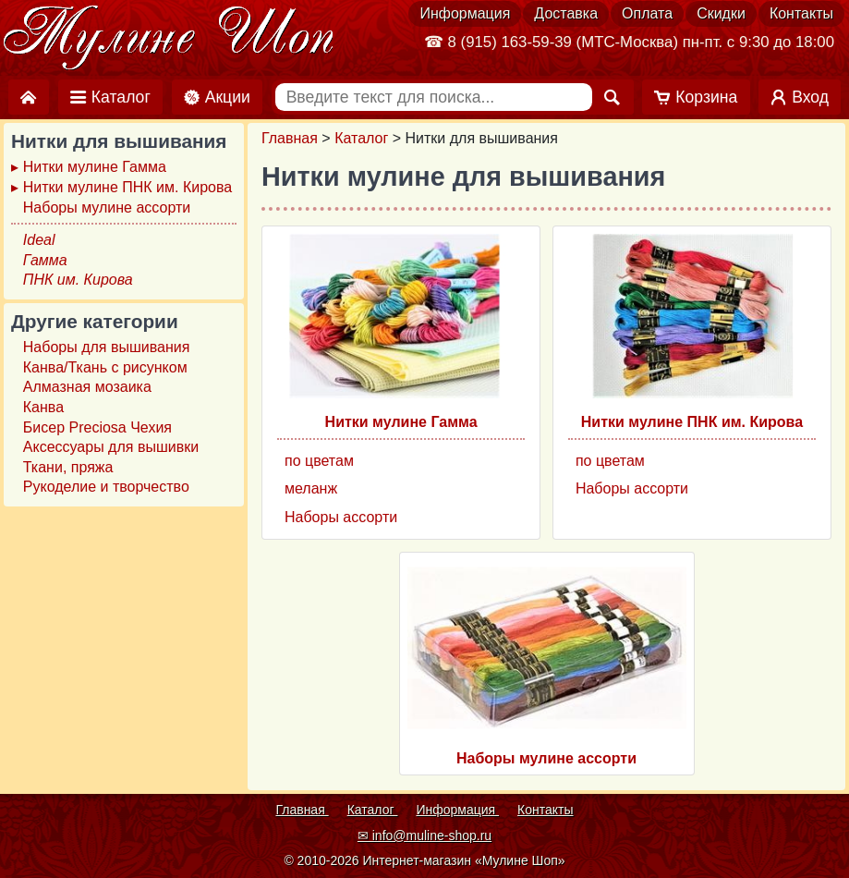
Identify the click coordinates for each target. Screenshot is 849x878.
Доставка (566, 13)
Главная (289, 138)
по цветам (319, 461)
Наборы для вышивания (106, 347)
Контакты (801, 13)
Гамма (45, 260)
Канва (43, 407)
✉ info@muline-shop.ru (424, 835)
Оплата (647, 13)
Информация (464, 13)
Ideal (39, 240)
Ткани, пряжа (68, 467)
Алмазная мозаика (87, 387)
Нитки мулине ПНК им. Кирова (692, 422)
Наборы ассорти (341, 517)
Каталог (361, 138)
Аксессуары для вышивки (111, 447)
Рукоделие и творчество (106, 486)
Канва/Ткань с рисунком (105, 367)
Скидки (721, 13)
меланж (311, 488)
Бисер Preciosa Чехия (97, 427)
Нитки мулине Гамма (401, 422)
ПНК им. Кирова (78, 279)
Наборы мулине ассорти (546, 758)
